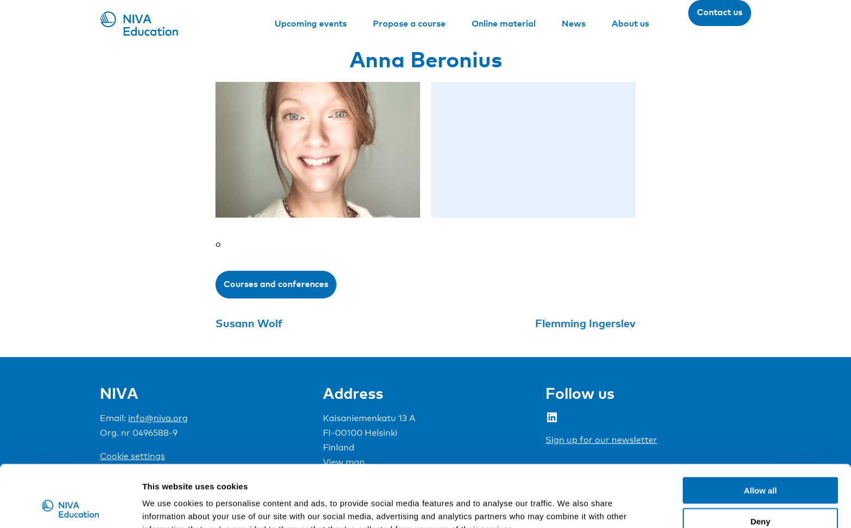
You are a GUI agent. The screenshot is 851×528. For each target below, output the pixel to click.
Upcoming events (311, 23)
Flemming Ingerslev (585, 322)
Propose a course (409, 23)
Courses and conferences (276, 283)
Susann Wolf (248, 322)
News (574, 23)
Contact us (719, 12)
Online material (504, 23)
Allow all (760, 432)
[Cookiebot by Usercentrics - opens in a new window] (70, 507)
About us (630, 23)
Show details (569, 506)
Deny (761, 463)
